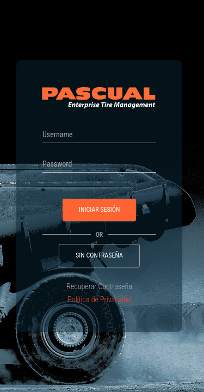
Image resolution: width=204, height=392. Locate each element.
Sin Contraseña (99, 255)
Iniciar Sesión (99, 209)
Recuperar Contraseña (99, 286)
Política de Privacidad (99, 299)
